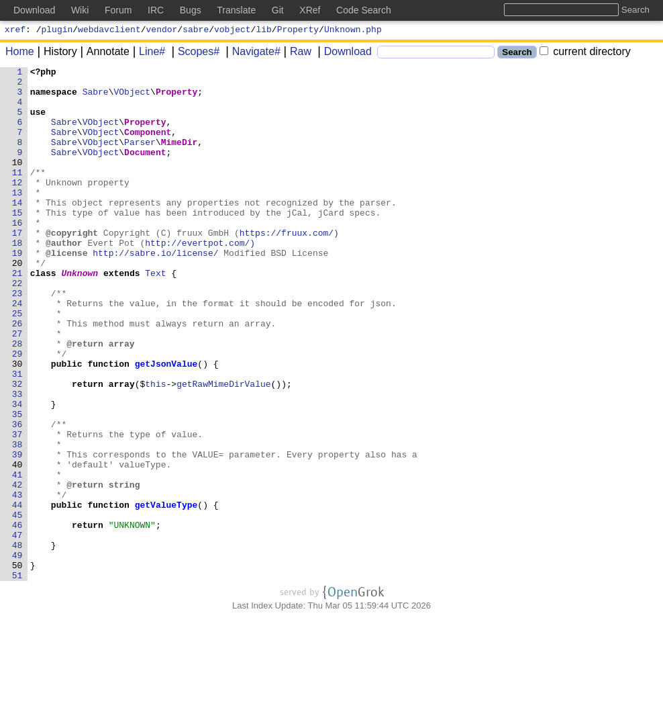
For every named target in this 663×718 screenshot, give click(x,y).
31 (20, 436)
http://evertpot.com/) (201, 279)
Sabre (96, 97)
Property (298, 31)
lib (263, 31)
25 (20, 363)
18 (20, 279)
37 (20, 508)
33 (20, 460)
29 (20, 412)
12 (20, 206)
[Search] (436, 54)
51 (20, 678)
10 (20, 182)
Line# (147, 53)
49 (20, 653)
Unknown (80, 315)
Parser (140, 158)
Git (278, 10)
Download (343, 53)
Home (19, 53)
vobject (232, 31)
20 (20, 303)
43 (20, 581)
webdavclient (109, 31)
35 (20, 484)
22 (20, 327)
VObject (132, 97)
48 (20, 641)
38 (20, 520)
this (156, 448)
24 (20, 351)
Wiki (80, 10)
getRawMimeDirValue (224, 448)
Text (156, 315)
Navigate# (251, 53)
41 (20, 557)
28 (20, 400)
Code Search (363, 10)
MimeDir (179, 158)
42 (20, 569)
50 (20, 666)
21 (20, 315)
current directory (585, 53)
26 (20, 375)
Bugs (190, 10)
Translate (236, 10)
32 (20, 448)
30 (20, 424)
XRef (309, 10)
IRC (156, 10)
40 (20, 545)
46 (20, 617)
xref (15, 31)
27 (20, 388)
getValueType (166, 593)
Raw (295, 53)
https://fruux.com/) (289, 267)
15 (20, 242)
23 (20, 339)
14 (20, 230)
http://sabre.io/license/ (156, 291)
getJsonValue (166, 424)
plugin (57, 31)
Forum (118, 10)
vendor (162, 31)
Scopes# (193, 53)
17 (20, 267)
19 (20, 291)
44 (20, 593)
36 (20, 496)
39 (20, 533)
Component (148, 146)
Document (145, 170)
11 (20, 194)
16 (20, 255)
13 (20, 218)
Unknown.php (353, 31)
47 (20, 629)
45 (20, 605)
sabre (196, 31)
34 (20, 472)
